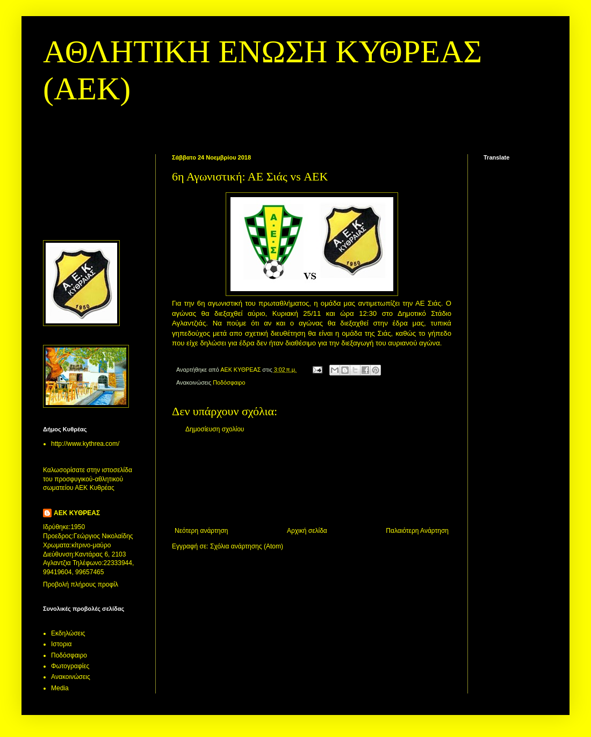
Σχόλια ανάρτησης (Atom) (246, 546)
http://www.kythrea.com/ (85, 443)
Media (60, 688)
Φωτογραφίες (70, 666)
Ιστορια (61, 644)
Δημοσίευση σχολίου (214, 429)
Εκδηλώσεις (68, 633)
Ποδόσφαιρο (229, 382)
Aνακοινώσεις (70, 677)
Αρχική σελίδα (307, 530)
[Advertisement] (312, 480)
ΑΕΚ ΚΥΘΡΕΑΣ (77, 513)
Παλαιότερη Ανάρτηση (417, 530)
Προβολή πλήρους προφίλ (80, 584)
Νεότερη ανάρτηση (201, 530)
